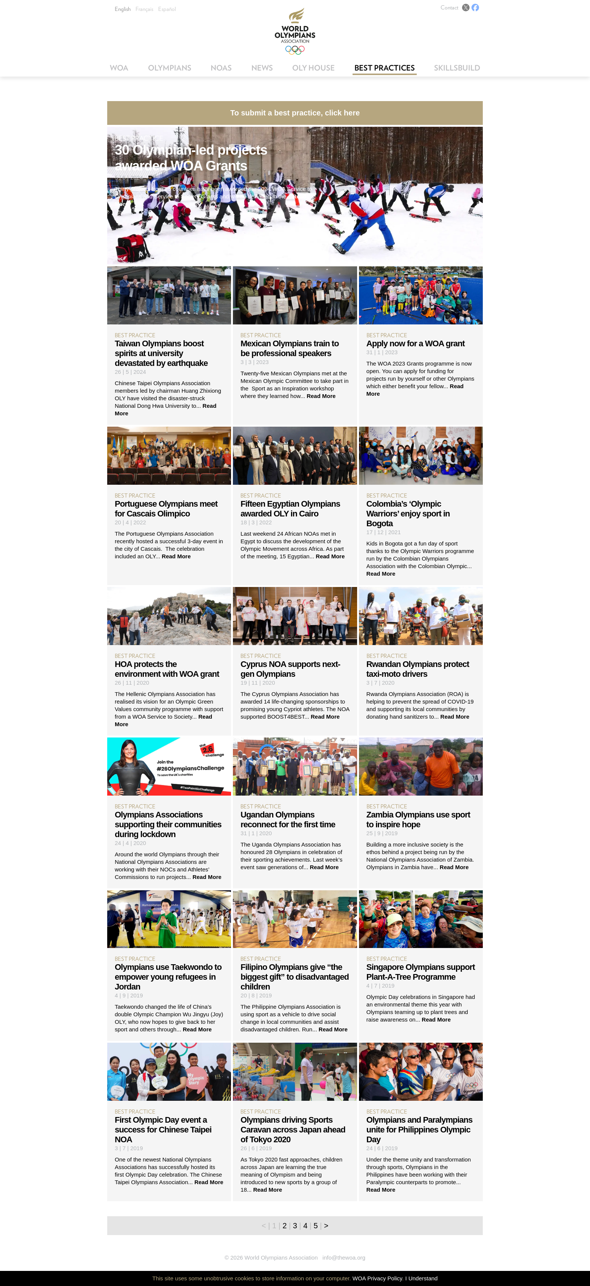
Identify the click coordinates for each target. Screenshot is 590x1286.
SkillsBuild (457, 67)
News (262, 67)
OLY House (313, 67)
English (123, 9)
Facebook (475, 7)
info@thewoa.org (343, 1257)
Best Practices (384, 67)
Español (167, 9)
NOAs (221, 67)
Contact (449, 7)
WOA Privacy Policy (377, 1278)
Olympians (169, 67)
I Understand (421, 1278)
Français (144, 9)
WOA (119, 67)
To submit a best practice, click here (295, 113)
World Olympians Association (295, 31)
